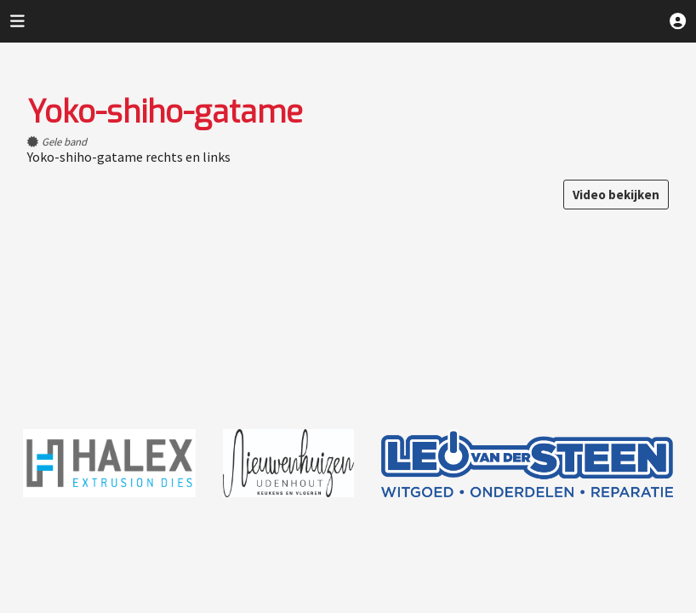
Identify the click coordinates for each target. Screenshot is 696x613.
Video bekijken (616, 194)
